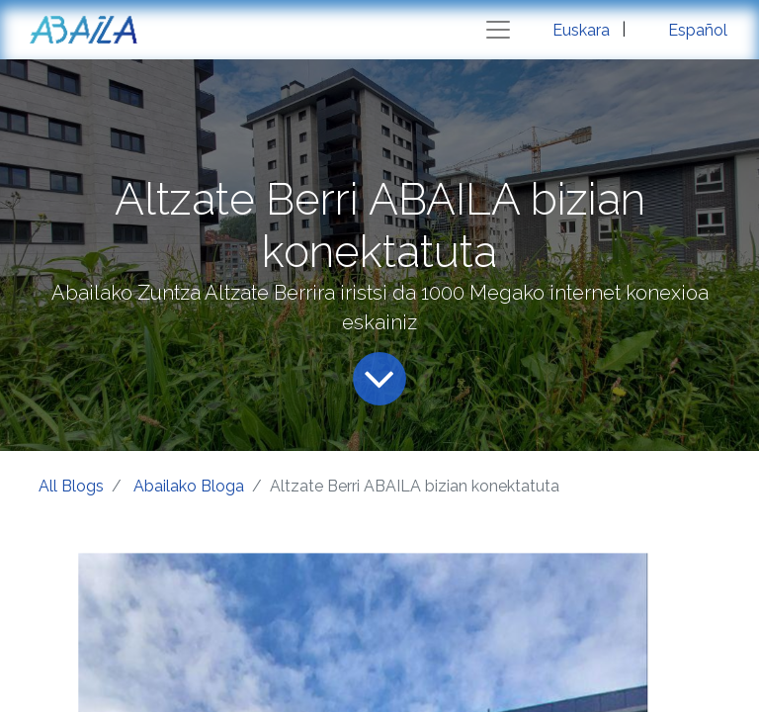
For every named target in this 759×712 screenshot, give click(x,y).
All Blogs (71, 486)
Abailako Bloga (188, 486)
